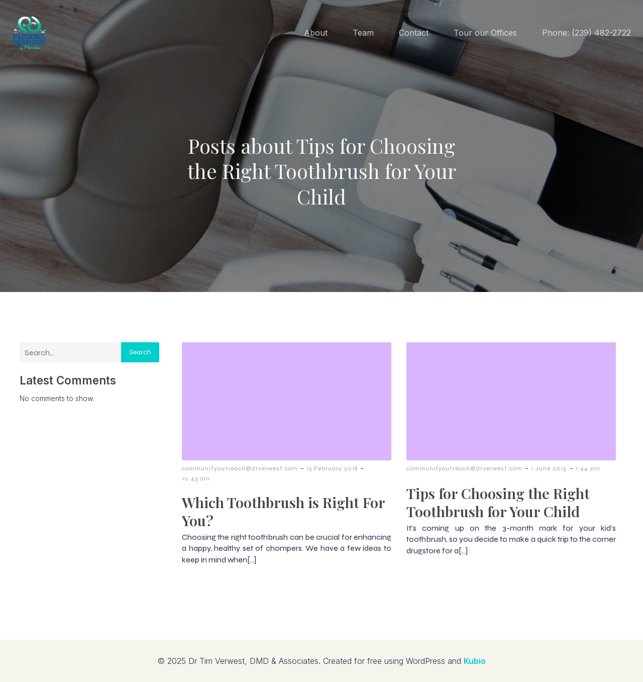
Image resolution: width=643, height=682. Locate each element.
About (316, 33)
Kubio (475, 661)
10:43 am (196, 478)
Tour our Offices (485, 33)
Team (363, 33)
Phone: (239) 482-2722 (586, 33)
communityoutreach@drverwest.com (240, 468)
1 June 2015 (549, 468)
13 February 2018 (332, 468)
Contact (413, 33)
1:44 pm (588, 468)
